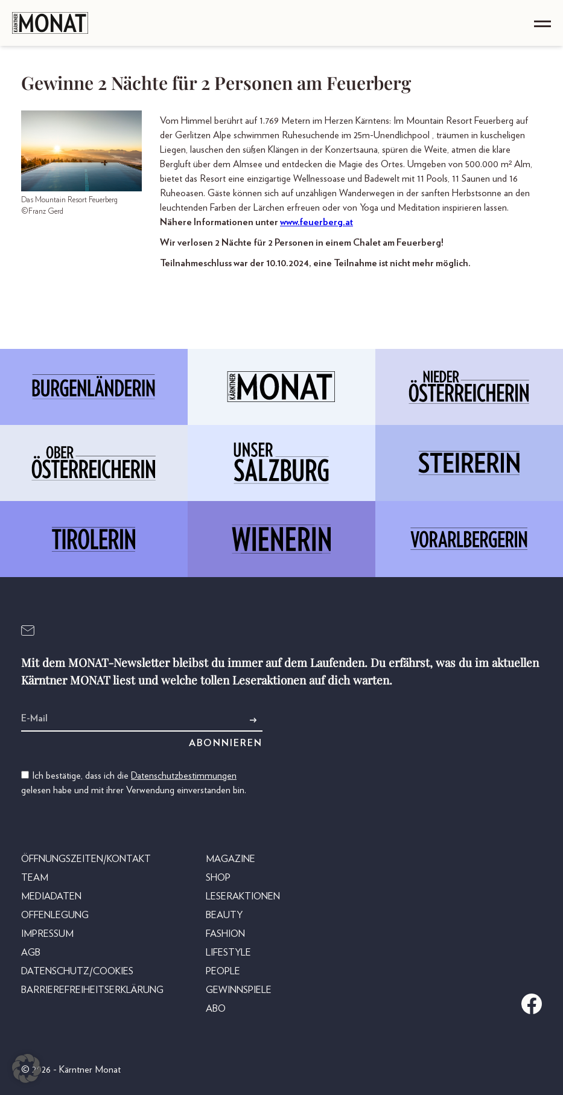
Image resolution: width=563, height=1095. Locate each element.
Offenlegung (55, 915)
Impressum (47, 934)
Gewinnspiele (239, 990)
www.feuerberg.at (316, 222)
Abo (216, 1009)
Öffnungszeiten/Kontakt (86, 859)
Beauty (224, 915)
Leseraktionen (243, 896)
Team (34, 878)
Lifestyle (228, 952)
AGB (30, 952)
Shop (218, 878)
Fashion (225, 934)
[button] (26, 1068)
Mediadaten (51, 896)
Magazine (230, 859)
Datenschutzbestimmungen (184, 776)
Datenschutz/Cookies (77, 971)
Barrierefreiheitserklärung (92, 990)
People (223, 971)
